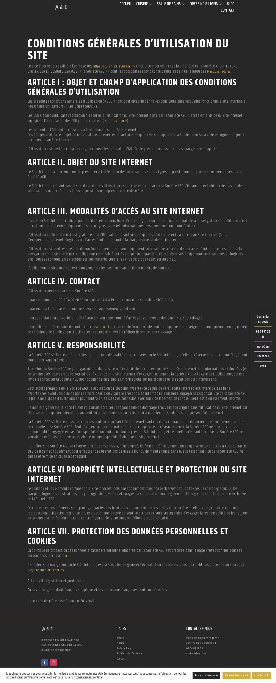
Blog (231, 4)
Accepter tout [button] (261, 675)
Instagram (263, 346)
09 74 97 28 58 (263, 334)
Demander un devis (263, 319)
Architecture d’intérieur (129, 653)
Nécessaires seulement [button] (236, 675)
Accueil (125, 4)
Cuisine (142, 4)
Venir (263, 366)
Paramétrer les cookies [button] (206, 675)
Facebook (263, 356)
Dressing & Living (204, 4)
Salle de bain (124, 648)
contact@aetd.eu (196, 653)
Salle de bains (169, 4)
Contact (228, 11)
